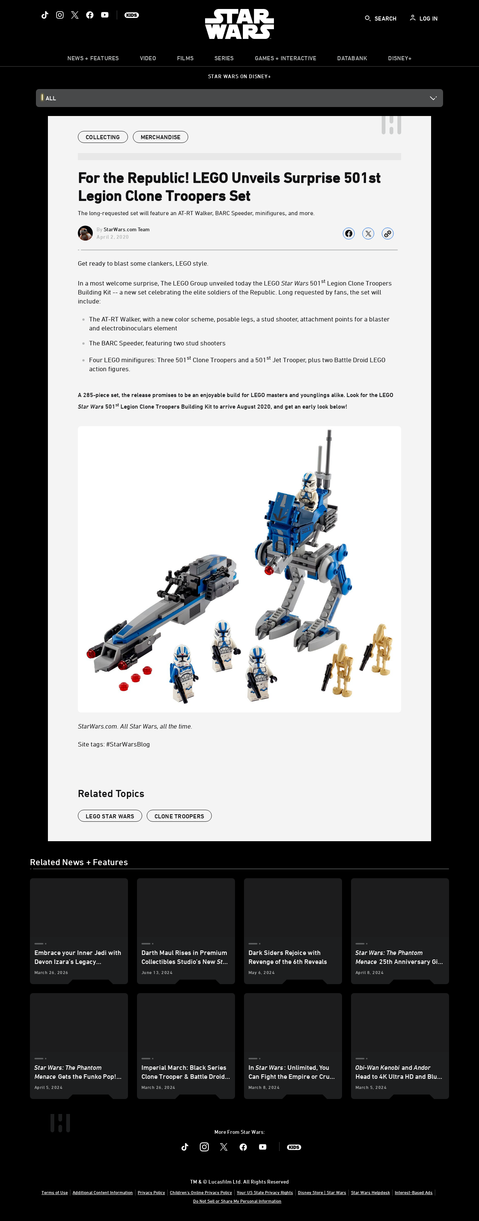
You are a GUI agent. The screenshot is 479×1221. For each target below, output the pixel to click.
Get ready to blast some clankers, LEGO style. (143, 263)
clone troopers (179, 816)
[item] (93, 60)
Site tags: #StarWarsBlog (114, 744)
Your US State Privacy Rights (265, 1192)
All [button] (51, 98)
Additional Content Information (103, 1192)
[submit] (368, 18)
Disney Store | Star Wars (322, 1192)
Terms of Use (55, 1192)
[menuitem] (148, 60)
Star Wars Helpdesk (370, 1192)
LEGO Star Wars (110, 816)
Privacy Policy (151, 1192)
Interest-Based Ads (414, 1192)
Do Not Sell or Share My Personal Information (237, 1200)
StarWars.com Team (127, 229)
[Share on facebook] (349, 233)
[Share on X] (368, 233)
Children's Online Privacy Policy (201, 1192)
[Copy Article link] (388, 233)
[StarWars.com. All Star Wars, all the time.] (239, 725)
